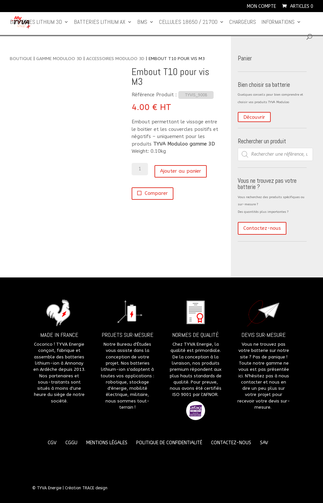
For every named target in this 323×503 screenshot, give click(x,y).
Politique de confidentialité (169, 443)
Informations (278, 22)
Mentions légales (106, 443)
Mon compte (261, 6)
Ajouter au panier (180, 171)
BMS (142, 22)
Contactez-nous (262, 228)
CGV (52, 443)
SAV (264, 443)
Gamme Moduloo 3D (59, 58)
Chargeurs (242, 22)
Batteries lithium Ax (99, 22)
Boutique (21, 58)
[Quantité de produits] (140, 169)
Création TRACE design (86, 488)
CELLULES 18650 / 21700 (188, 22)
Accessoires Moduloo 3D (115, 58)
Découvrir (254, 117)
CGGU (71, 443)
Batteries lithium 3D (36, 22)
